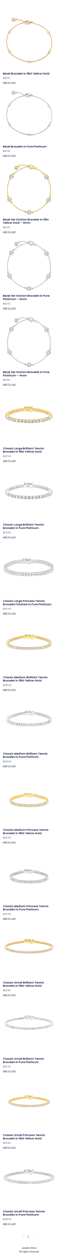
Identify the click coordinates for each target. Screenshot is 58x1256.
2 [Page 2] (28, 1236)
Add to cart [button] (9, 83)
